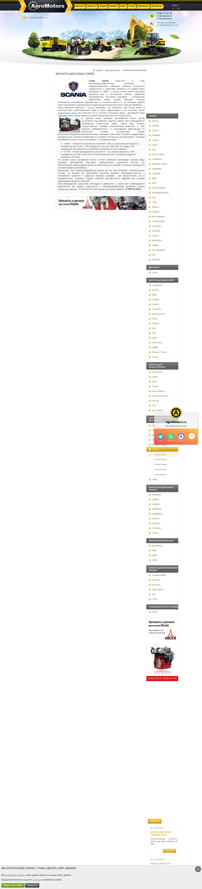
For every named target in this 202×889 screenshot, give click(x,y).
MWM (29, 347)
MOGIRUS (31, 240)
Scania (29, 357)
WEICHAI (30, 259)
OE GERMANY (33, 250)
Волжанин (31, 545)
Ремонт (69, 859)
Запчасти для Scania (112, 70)
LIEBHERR (31, 168)
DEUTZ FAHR (32, 154)
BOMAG (30, 523)
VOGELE (30, 504)
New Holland (32, 391)
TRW (28, 202)
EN (173, 8)
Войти (175, 5)
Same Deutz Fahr (34, 396)
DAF (28, 328)
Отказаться (32, 885)
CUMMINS (31, 159)
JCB (28, 149)
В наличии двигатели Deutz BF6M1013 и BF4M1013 (163, 292)
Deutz (29, 272)
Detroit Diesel (33, 313)
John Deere (32, 410)
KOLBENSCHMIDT (35, 192)
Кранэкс (30, 584)
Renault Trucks (33, 352)
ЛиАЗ (29, 560)
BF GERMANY (33, 216)
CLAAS (29, 140)
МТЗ (28, 183)
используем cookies (14, 875)
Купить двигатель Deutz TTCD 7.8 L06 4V (162, 115)
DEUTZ (29, 121)
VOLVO (30, 130)
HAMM (30, 499)
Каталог (94, 852)
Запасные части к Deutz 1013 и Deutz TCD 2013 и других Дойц (163, 600)
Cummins (31, 309)
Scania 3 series (35, 454)
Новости (69, 855)
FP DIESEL (31, 226)
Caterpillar (31, 285)
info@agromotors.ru (37, 17)
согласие (36, 879)
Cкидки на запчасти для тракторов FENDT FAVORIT (162, 773)
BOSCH (30, 207)
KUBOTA (30, 173)
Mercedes (31, 342)
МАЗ (28, 178)
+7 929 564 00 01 (164, 18)
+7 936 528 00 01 (164, 16)
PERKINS (30, 135)
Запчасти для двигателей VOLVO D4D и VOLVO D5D (163, 561)
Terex (29, 599)
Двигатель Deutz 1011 (162, 741)
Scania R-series (35, 474)
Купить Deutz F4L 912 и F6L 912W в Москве (163, 175)
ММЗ (29, 294)
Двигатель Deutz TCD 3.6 (164, 715)
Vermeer (30, 580)
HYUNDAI (31, 528)
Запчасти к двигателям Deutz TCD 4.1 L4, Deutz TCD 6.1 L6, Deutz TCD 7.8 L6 (163, 481)
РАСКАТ (30, 518)
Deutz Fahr (31, 372)
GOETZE (30, 231)
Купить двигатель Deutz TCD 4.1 (161, 204)
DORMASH (31, 513)
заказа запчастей (107, 189)
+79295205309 (160, 437)
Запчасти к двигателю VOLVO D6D (164, 526)
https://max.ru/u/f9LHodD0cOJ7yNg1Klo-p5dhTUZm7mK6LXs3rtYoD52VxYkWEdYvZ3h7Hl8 (181, 437)
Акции (93, 855)
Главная (99, 70)
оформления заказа (67, 112)
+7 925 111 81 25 (164, 13)
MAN (29, 337)
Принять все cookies (13, 885)
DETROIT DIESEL (34, 164)
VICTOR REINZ (33, 188)
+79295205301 (171, 437)
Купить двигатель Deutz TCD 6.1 (161, 146)
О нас (68, 862)
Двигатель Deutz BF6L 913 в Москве (163, 232)
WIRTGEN (31, 509)
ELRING (30, 211)
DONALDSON (33, 221)
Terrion (30, 400)
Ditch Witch (32, 589)
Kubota (30, 299)
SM (28, 197)
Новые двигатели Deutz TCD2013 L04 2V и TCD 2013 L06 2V (163, 326)
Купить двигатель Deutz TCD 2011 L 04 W (162, 688)
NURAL (30, 245)
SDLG (29, 145)
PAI (28, 254)
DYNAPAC (31, 494)
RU (178, 8)
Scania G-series (35, 464)
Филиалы (95, 862)
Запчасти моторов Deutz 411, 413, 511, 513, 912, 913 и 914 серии (163, 639)
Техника (94, 859)
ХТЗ (28, 405)
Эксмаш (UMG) (33, 575)
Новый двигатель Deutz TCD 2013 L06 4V (162, 356)
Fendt (29, 376)
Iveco (29, 318)
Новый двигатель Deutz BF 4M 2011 (161, 450)
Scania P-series (35, 469)
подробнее (169, 100)
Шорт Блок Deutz (160, 383)
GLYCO (30, 235)
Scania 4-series (35, 459)
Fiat (28, 333)
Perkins (30, 323)
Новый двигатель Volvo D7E (161, 261)
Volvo (29, 479)
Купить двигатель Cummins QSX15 (161, 83)
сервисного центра (67, 189)
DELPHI (30, 125)
